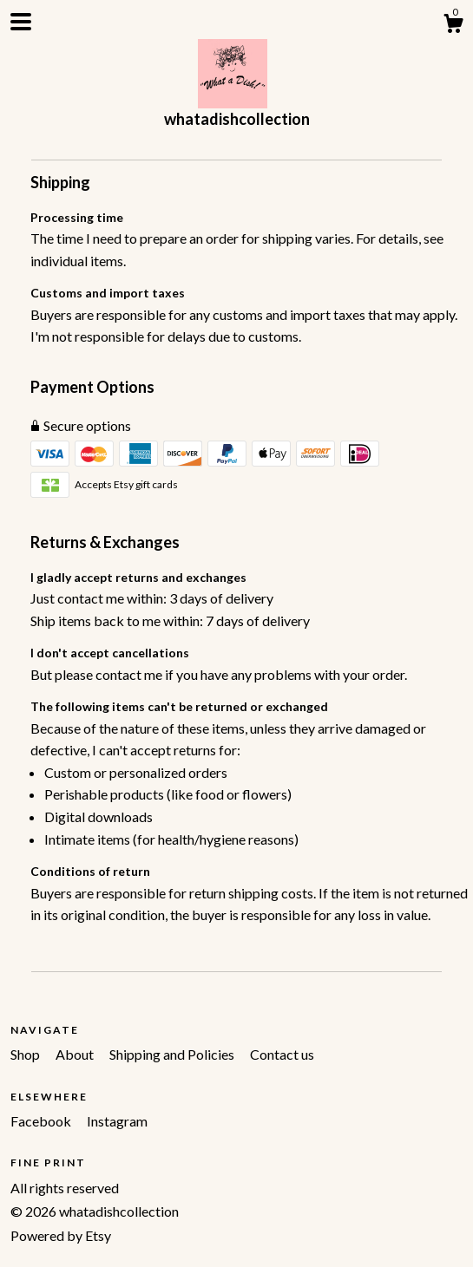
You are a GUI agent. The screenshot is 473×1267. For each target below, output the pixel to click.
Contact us (282, 1054)
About (76, 1054)
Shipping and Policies (173, 1054)
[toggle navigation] (20, 21)
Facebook (42, 1121)
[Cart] (453, 26)
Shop (26, 1054)
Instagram (117, 1121)
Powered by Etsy (60, 1235)
